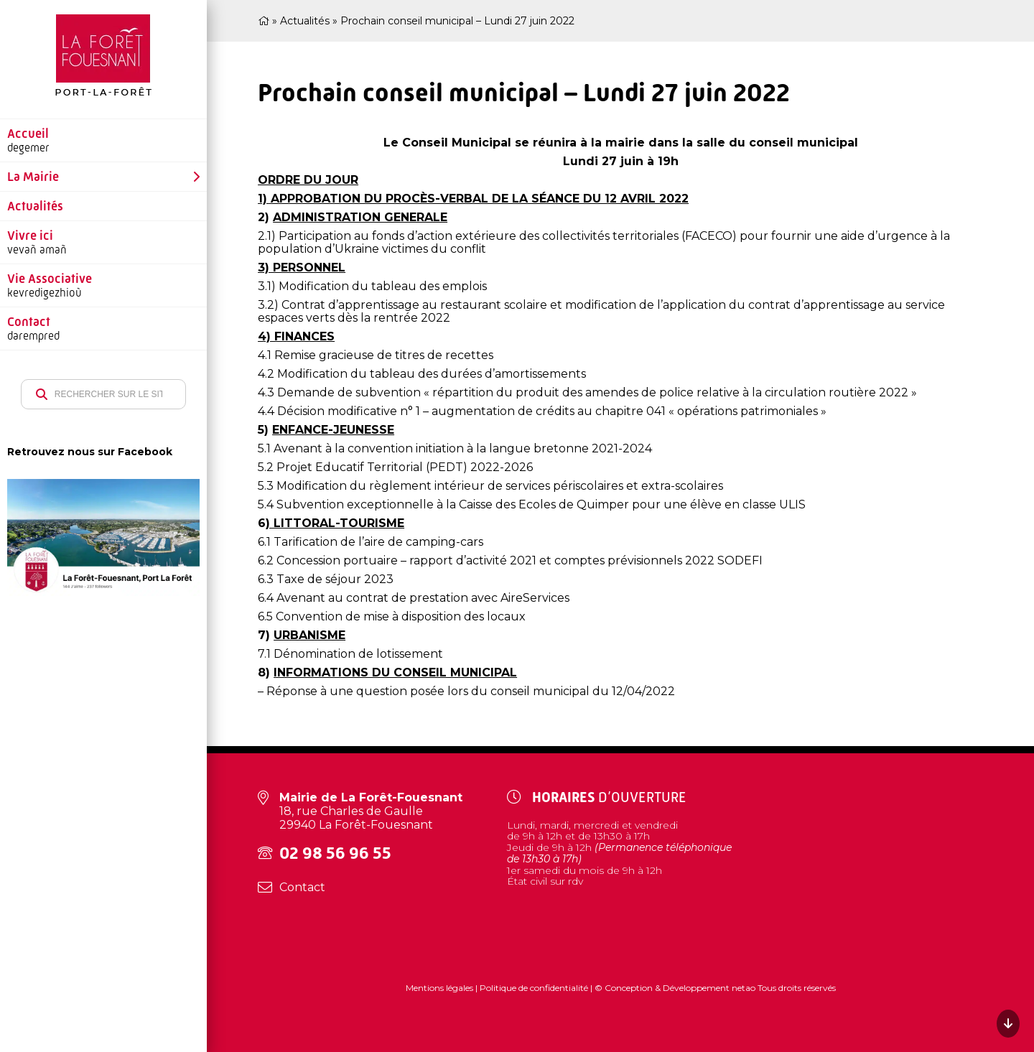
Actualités (35, 206)
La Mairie (33, 176)
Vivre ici (30, 235)
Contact (28, 322)
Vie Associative (49, 278)
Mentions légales (440, 987)
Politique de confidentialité (534, 987)
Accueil (28, 133)
